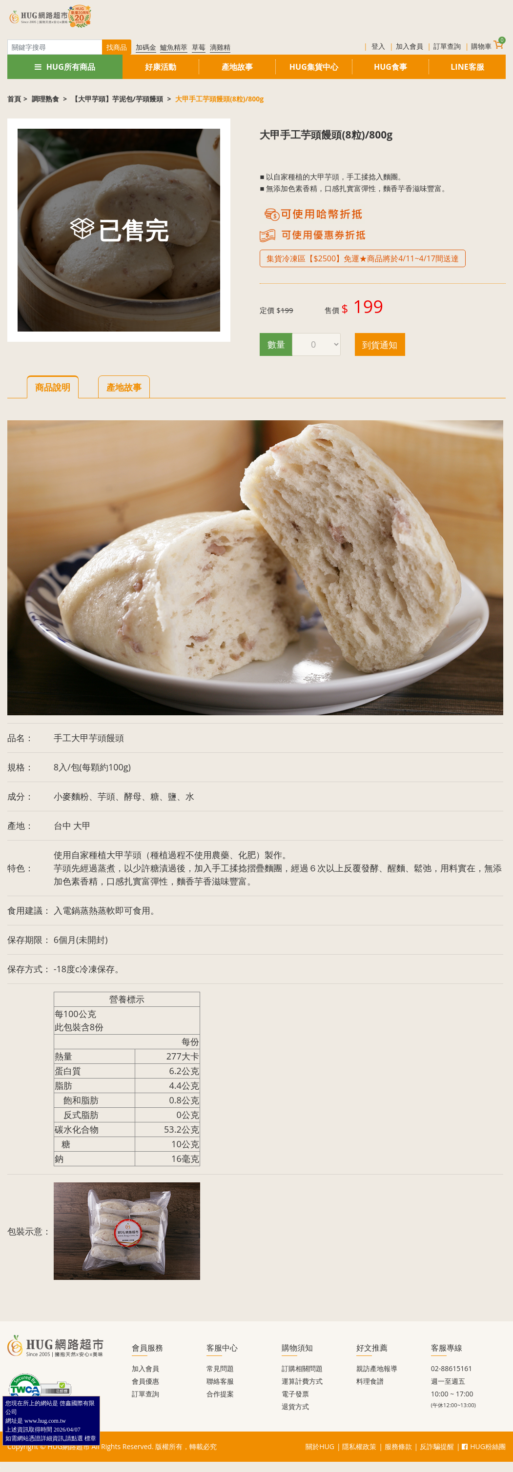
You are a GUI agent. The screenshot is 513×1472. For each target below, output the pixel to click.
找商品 (116, 47)
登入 (378, 46)
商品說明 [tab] (52, 387)
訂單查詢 (447, 46)
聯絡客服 (220, 1381)
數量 (276, 344)
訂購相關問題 (302, 1368)
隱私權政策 (359, 1446)
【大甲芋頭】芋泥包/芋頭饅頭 (117, 98)
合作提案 (220, 1393)
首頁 (14, 98)
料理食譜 (370, 1381)
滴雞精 (220, 47)
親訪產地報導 (376, 1368)
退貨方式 (295, 1406)
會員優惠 (145, 1381)
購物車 (487, 45)
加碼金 (146, 47)
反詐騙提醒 (437, 1446)
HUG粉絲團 (484, 1446)
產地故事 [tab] (124, 387)
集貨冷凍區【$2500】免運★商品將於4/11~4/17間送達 (363, 258)
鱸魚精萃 (173, 47)
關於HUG (320, 1446)
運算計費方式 (302, 1381)
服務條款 (398, 1446)
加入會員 (409, 46)
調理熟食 (46, 98)
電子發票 (295, 1393)
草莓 (198, 47)
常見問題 (220, 1368)
